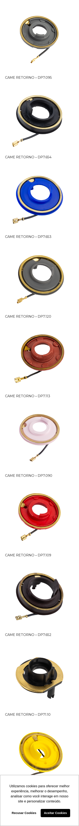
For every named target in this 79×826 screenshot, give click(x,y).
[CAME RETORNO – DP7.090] (39, 437)
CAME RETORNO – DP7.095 (28, 78)
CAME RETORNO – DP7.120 (28, 316)
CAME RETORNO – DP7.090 (28, 476)
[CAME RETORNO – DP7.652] (39, 596)
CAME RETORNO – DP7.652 (28, 635)
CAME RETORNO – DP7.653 (28, 237)
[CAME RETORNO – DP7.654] (39, 119)
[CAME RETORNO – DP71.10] (39, 676)
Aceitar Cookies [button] (55, 813)
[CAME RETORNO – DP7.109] (39, 517)
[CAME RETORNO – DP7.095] (39, 39)
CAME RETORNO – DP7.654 (28, 157)
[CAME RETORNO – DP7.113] (39, 358)
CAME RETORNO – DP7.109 (28, 555)
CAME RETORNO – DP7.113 (27, 396)
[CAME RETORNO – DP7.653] (39, 198)
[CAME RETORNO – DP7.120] (39, 278)
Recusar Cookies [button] (24, 813)
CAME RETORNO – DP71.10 (28, 715)
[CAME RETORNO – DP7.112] (39, 756)
